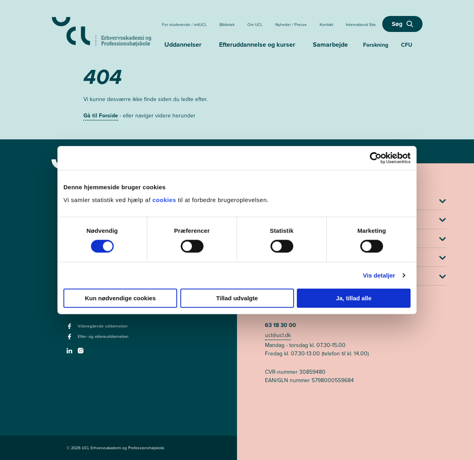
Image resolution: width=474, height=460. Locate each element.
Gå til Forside (100, 115)
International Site (361, 25)
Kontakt (326, 25)
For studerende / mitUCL (184, 25)
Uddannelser (182, 44)
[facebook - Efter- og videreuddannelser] (70, 339)
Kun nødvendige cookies (120, 297)
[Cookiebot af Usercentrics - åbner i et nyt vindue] (376, 158)
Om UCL (255, 25)
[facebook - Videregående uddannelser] (70, 328)
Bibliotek (227, 25)
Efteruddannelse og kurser (257, 44)
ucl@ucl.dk (278, 335)
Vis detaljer (379, 275)
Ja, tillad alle (353, 297)
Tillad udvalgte (237, 297)
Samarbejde (330, 44)
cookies (165, 199)
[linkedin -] (70, 353)
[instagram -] (81, 353)
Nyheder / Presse (291, 25)
